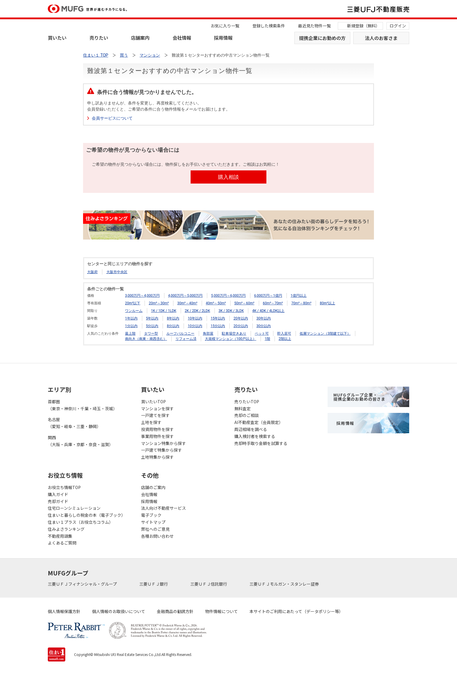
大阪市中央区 (116, 272)
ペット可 (262, 333)
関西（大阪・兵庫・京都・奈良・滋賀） (80, 440)
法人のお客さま (381, 37)
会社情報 (182, 37)
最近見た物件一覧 (314, 26)
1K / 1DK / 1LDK (163, 311)
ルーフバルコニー (180, 333)
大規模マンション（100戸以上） (230, 339)
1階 (267, 339)
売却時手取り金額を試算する (260, 443)
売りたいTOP (246, 401)
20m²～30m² (159, 303)
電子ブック (151, 515)
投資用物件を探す (157, 429)
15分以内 (218, 326)
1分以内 (131, 326)
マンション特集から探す (163, 443)
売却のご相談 (246, 415)
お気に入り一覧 (225, 26)
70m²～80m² (301, 303)
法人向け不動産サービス (163, 508)
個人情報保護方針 (64, 611)
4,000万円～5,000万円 (185, 296)
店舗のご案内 (153, 487)
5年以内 (152, 318)
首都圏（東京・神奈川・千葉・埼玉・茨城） (82, 405)
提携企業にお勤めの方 (322, 37)
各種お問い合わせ (157, 536)
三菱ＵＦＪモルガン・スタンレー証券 (284, 584)
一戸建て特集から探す (161, 450)
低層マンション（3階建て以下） (325, 333)
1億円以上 (299, 296)
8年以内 (173, 318)
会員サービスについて (112, 118)
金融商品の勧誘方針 (175, 611)
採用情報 (223, 37)
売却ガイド (58, 501)
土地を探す (151, 422)
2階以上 (285, 339)
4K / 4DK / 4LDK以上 (268, 311)
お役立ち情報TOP (64, 487)
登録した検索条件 (268, 26)
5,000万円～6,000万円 (228, 296)
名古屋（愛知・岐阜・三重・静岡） (74, 422)
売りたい (98, 37)
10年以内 (195, 318)
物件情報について (221, 611)
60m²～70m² (273, 303)
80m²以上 (327, 303)
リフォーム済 (185, 339)
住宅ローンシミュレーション (74, 508)
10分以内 (195, 326)
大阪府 (92, 272)
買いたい (57, 37)
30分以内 (263, 326)
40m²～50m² (216, 303)
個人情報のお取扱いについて (118, 611)
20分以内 (240, 326)
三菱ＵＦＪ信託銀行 (209, 584)
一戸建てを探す (155, 415)
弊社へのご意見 (155, 529)
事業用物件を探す (157, 436)
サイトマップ (153, 522)
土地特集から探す (157, 457)
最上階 (130, 333)
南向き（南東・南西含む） (146, 339)
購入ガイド (58, 494)
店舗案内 (140, 37)
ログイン (398, 26)
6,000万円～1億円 (268, 296)
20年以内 (240, 318)
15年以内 (218, 318)
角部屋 (208, 333)
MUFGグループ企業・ (359, 397)
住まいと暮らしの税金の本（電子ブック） (86, 515)
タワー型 (151, 333)
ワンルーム (134, 311)
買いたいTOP (153, 401)
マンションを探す (157, 408)
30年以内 (263, 318)
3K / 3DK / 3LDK (231, 311)
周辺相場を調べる (250, 429)
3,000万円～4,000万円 (142, 296)
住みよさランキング (66, 529)
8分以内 (173, 326)
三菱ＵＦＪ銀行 (154, 584)
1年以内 (131, 318)
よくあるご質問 (62, 543)
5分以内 (152, 326)
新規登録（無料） (363, 26)
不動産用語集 (60, 536)
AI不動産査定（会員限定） (258, 422)
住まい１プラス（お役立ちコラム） (80, 522)
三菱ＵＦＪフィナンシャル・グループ (83, 584)
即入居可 (284, 333)
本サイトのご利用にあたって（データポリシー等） (296, 611)
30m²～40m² (187, 303)
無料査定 (242, 408)
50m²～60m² (244, 303)
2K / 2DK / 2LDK (197, 311)
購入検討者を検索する (254, 436)
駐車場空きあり (234, 333)
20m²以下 (132, 303)
